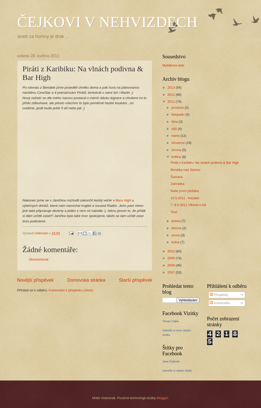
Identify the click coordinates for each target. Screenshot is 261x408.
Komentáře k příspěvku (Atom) (71, 290)
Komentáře (220, 303)
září (174, 129)
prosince (178, 108)
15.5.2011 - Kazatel (185, 198)
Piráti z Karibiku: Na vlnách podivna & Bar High (205, 163)
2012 (171, 95)
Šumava (176, 177)
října (175, 122)
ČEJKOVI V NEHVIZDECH (107, 21)
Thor (174, 212)
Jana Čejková (170, 361)
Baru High (123, 200)
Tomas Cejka (170, 321)
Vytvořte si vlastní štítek (177, 370)
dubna (176, 221)
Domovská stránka (86, 280)
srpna (175, 136)
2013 (171, 87)
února (176, 235)
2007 (171, 272)
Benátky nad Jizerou (185, 170)
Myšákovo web (173, 65)
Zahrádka (177, 184)
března (176, 228)
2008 (171, 265)
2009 (171, 258)
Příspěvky (219, 295)
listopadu (178, 114)
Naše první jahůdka (185, 191)
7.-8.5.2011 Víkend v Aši (188, 205)
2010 (171, 251)
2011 (171, 101)
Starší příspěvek (135, 280)
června (176, 150)
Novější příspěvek (35, 280)
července (178, 143)
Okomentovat (38, 259)
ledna (175, 242)
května (176, 157)
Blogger (162, 398)
